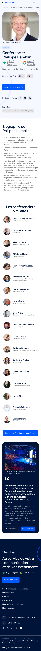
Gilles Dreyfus (19, 336)
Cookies (12, 643)
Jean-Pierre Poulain (22, 230)
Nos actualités (8, 592)
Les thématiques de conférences (15, 589)
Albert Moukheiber (21, 276)
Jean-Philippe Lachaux (23, 324)
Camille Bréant (20, 383)
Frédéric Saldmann (21, 407)
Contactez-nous (11, 580)
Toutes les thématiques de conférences (20, 433)
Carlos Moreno (19, 419)
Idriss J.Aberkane (21, 371)
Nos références (11, 529)
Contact (5, 596)
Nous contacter (27, 529)
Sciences (29, 7)
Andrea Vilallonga (21, 348)
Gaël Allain (18, 313)
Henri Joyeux (19, 301)
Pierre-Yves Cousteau (23, 266)
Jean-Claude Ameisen (23, 218)
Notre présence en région (12, 604)
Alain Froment (19, 242)
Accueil (5, 7)
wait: (29, 647)
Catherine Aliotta (21, 360)
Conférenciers (17, 7)
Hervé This (18, 396)
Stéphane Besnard (21, 289)
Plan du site (7, 600)
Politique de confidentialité (19, 641)
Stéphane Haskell (21, 254)
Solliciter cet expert (13, 87)
